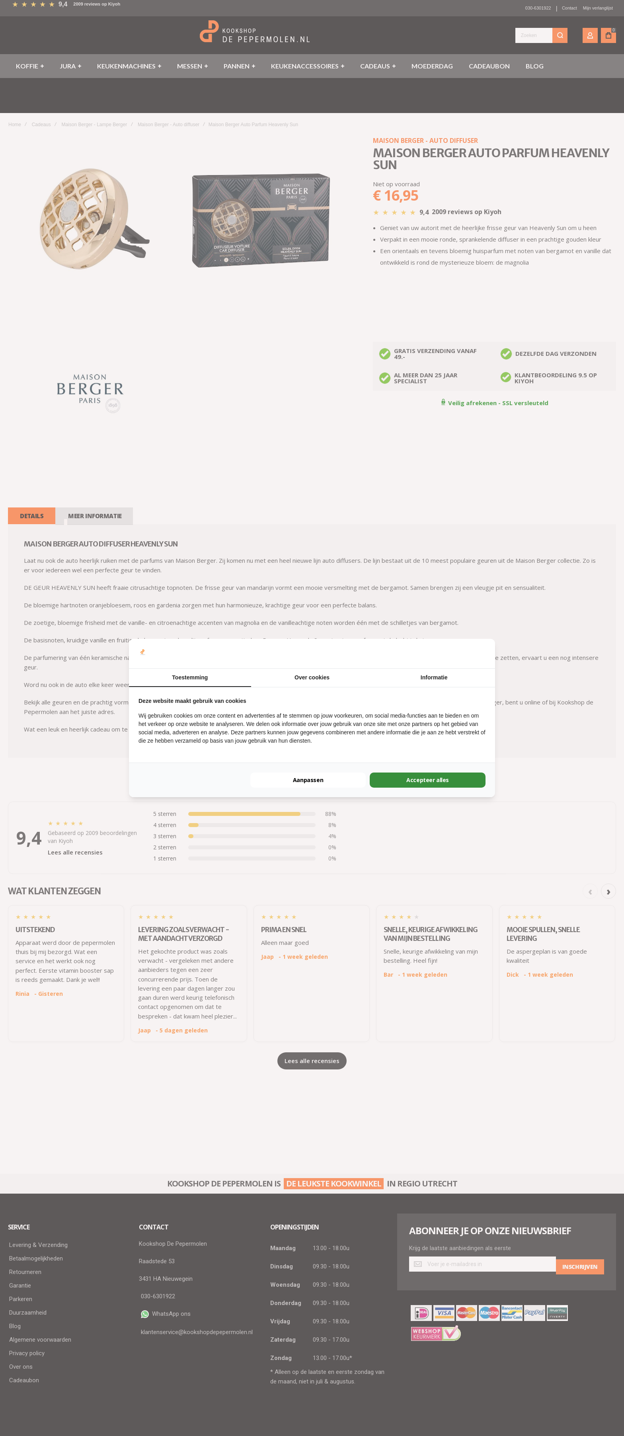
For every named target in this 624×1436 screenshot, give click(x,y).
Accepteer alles (427, 780)
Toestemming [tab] (190, 677)
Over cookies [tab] (312, 677)
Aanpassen (308, 780)
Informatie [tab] (434, 677)
